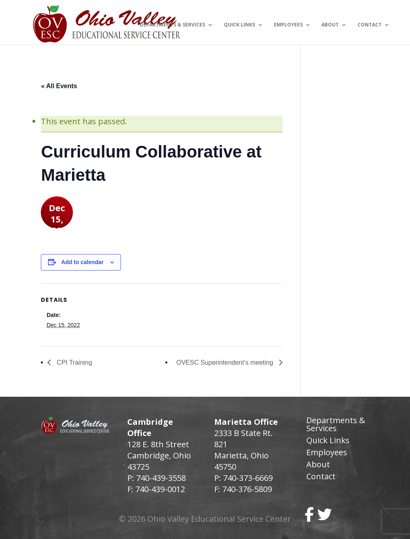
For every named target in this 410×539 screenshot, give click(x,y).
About (330, 25)
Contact (370, 25)
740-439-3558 (160, 477)
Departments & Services (172, 25)
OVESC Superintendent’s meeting (225, 362)
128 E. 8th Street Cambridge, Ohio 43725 (159, 455)
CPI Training (73, 362)
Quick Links (239, 25)
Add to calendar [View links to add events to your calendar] (82, 262)
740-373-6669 (248, 477)
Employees (288, 25)
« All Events (59, 86)
